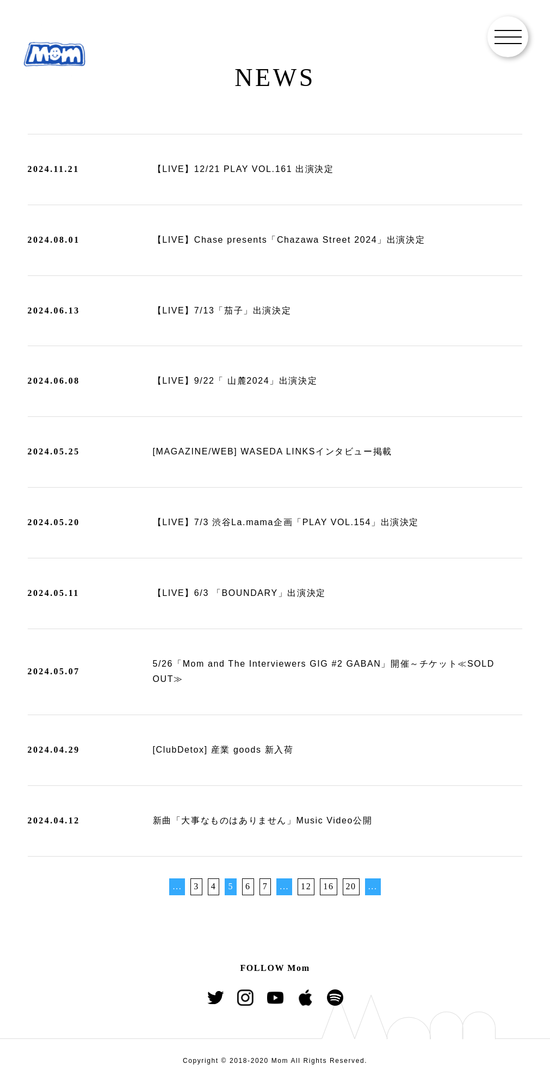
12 (306, 886)
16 (328, 886)
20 (351, 886)
